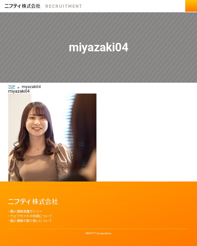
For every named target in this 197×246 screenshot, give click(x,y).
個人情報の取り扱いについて (31, 221)
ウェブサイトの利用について (31, 216)
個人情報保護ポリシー (26, 211)
